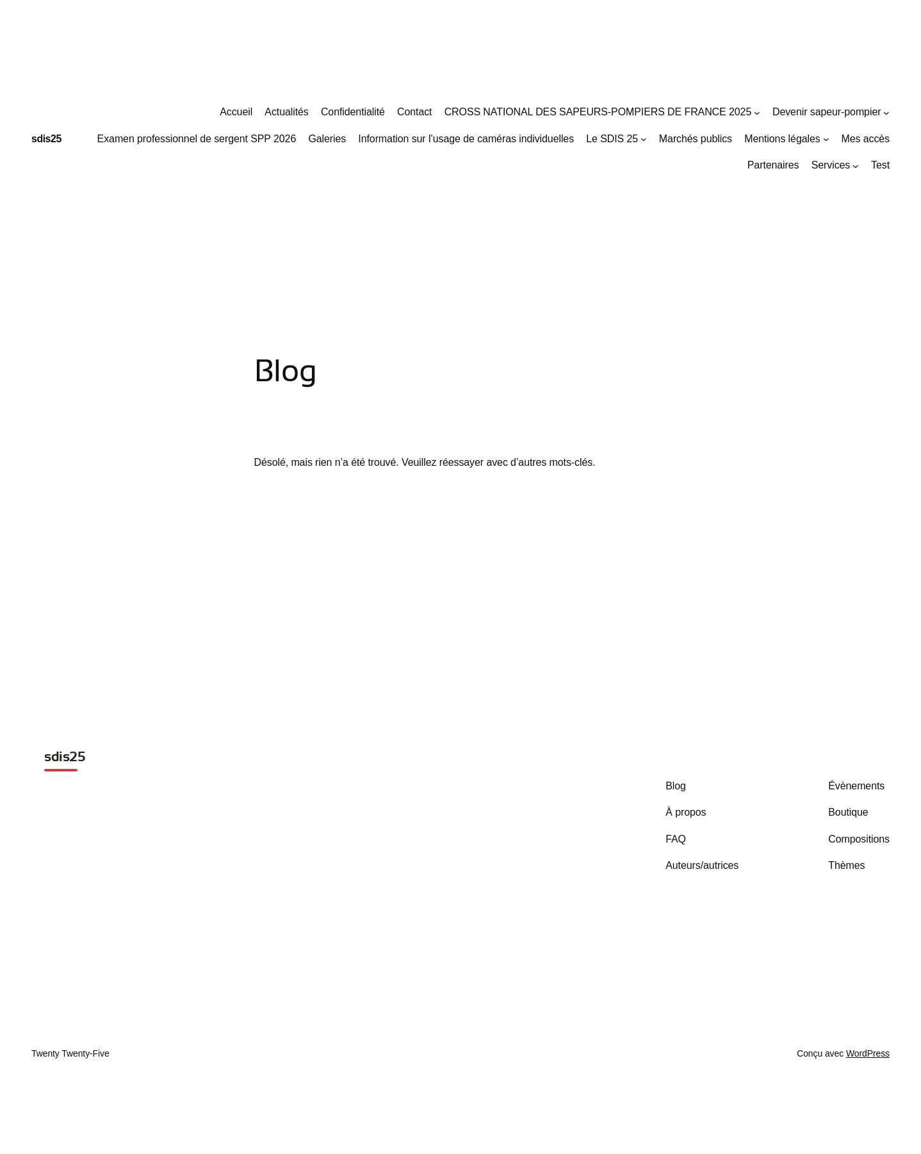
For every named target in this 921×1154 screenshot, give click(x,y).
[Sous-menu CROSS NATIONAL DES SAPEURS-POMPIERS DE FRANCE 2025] (757, 112)
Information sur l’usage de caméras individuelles (466, 138)
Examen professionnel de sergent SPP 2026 (197, 138)
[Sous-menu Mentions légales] (826, 139)
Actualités (286, 111)
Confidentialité (353, 111)
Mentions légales (782, 138)
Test (880, 165)
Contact (414, 111)
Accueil (236, 111)
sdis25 (46, 138)
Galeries (327, 138)
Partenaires (773, 165)
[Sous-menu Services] (855, 166)
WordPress (868, 1053)
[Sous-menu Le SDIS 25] (643, 139)
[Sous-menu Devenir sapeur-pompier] (886, 112)
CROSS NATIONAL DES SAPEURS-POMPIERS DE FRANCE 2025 (598, 111)
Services (831, 165)
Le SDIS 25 (612, 138)
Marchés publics (695, 138)
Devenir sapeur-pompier (826, 111)
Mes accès (865, 138)
